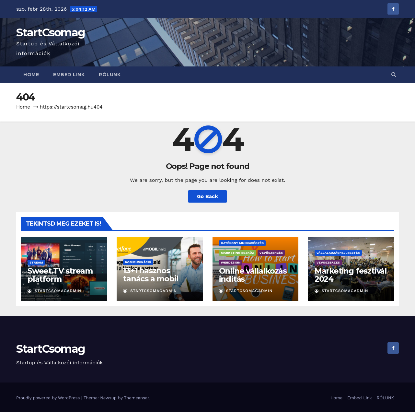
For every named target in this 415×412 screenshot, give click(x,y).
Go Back (207, 196)
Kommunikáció (138, 262)
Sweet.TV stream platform (60, 275)
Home (31, 74)
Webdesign (231, 262)
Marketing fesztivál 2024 (351, 275)
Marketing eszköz (237, 252)
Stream (36, 262)
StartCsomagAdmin (54, 290)
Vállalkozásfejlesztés (338, 252)
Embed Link (69, 74)
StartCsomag (50, 32)
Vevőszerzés (271, 252)
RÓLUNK (110, 74)
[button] (393, 74)
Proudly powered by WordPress (48, 397)
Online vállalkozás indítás (253, 275)
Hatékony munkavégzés (242, 243)
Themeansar (136, 397)
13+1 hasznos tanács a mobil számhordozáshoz (157, 278)
